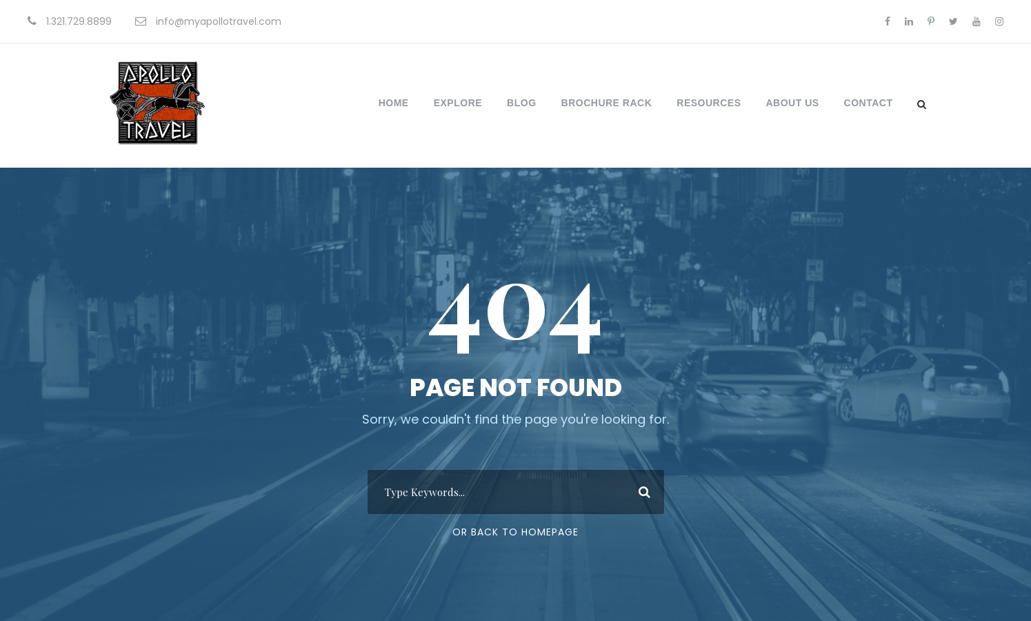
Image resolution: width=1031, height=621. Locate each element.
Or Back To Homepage (515, 532)
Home (394, 102)
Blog (521, 102)
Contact (868, 102)
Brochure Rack (606, 102)
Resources (709, 102)
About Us (792, 102)
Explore (458, 102)
